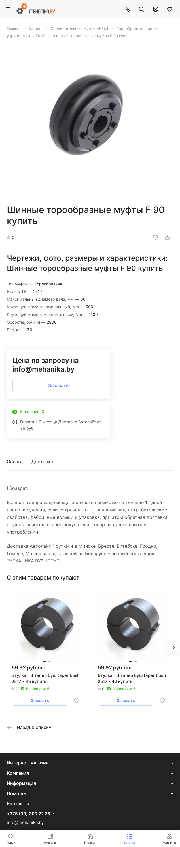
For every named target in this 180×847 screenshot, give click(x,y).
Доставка (42, 461)
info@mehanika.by (25, 822)
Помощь (16, 793)
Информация (21, 783)
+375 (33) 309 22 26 (28, 813)
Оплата (15, 461)
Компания (18, 773)
